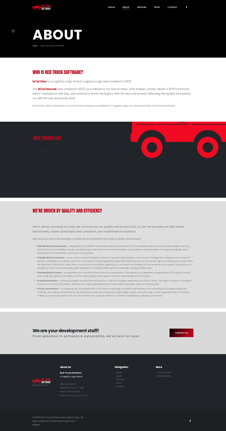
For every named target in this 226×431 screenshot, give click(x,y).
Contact (172, 7)
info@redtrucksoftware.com (77, 395)
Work (157, 7)
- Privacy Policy (163, 376)
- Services (120, 379)
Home (111, 7)
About (125, 7)
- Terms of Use (163, 372)
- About (119, 376)
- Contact (120, 387)
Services (141, 7)
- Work (118, 383)
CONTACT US (181, 333)
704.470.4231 (74, 391)
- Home (118, 372)
